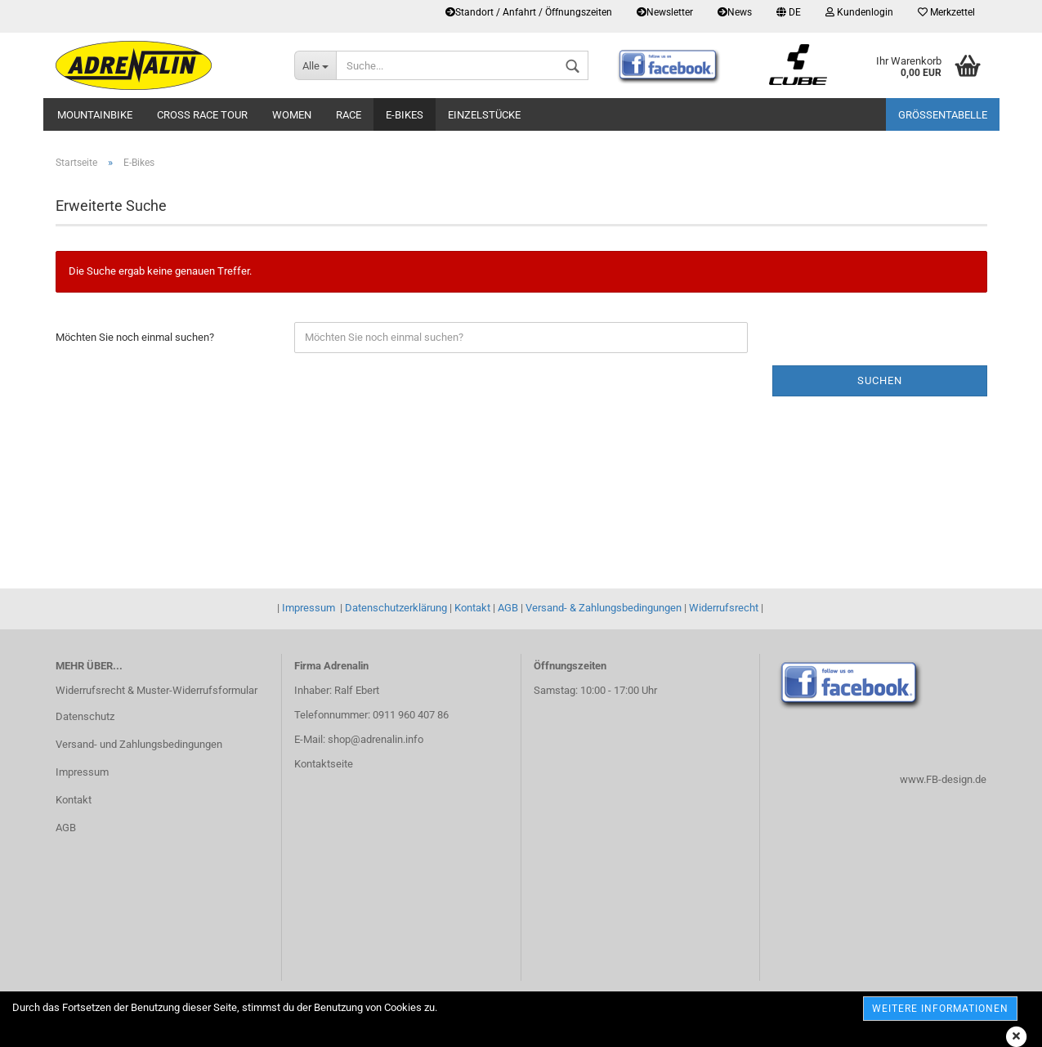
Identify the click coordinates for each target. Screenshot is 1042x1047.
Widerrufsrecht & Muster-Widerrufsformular (156, 690)
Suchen (879, 380)
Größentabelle (942, 115)
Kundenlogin (859, 12)
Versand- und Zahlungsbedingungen (139, 744)
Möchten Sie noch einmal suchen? (135, 337)
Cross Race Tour (202, 115)
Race (348, 115)
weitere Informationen (940, 1008)
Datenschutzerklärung (396, 608)
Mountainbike (94, 115)
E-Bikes (404, 115)
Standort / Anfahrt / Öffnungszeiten (528, 12)
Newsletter (665, 12)
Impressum (308, 608)
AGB (508, 608)
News (735, 12)
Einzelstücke (484, 115)
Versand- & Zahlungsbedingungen (603, 608)
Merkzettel (946, 12)
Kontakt (472, 608)
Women (291, 115)
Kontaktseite (323, 764)
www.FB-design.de (943, 779)
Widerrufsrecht (723, 608)
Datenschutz (85, 716)
